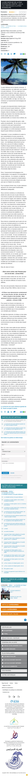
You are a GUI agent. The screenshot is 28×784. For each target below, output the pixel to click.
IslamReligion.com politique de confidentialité (12, 689)
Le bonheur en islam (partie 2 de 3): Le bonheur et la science (14, 504)
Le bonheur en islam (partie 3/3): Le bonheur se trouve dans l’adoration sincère (14, 508)
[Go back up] (25, 620)
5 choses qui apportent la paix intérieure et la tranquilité (13, 572)
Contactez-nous (6, 692)
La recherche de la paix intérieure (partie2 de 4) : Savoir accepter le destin (13, 407)
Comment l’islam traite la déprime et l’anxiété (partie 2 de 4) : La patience (13, 539)
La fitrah (5, 528)
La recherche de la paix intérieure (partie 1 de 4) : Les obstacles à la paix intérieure (13, 420)
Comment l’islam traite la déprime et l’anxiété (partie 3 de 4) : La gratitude (13, 543)
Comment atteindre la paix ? (15, 591)
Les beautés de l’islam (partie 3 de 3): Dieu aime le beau (13, 559)
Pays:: (3, 449)
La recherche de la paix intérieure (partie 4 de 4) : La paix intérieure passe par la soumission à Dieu (13, 433)
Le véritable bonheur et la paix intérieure (12, 494)
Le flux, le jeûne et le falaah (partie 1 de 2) (13, 563)
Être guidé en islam (7, 568)
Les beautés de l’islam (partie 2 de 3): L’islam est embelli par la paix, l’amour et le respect (13, 556)
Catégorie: (4, 24)
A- (20, 12)
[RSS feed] (19, 696)
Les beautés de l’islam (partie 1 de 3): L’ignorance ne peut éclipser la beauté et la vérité (13, 551)
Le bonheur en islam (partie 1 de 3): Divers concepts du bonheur (13, 500)
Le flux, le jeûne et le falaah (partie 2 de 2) (13, 566)
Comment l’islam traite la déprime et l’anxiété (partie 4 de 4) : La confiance (13, 546)
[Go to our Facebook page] (9, 696)
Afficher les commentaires (7, 687)
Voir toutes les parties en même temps (12, 437)
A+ (25, 12)
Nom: (3, 444)
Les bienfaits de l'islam (11, 26)
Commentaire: (5, 461)
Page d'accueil (5, 683)
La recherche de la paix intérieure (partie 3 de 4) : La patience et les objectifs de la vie (13, 428)
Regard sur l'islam (6, 685)
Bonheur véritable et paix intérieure (10, 586)
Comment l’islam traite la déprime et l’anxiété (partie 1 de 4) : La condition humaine (13, 535)
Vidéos (16, 683)
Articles (2, 26)
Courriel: (3, 454)
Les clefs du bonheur (8, 531)
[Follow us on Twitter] (14, 696)
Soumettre (5, 473)
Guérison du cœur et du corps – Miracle (15, 597)
